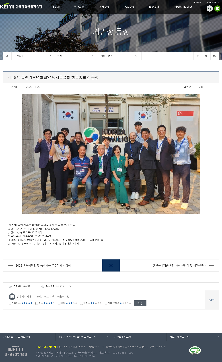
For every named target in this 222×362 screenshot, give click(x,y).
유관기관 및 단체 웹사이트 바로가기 (77, 336)
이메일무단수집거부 (112, 346)
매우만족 (22, 303)
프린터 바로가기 (214, 56)
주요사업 (79, 6)
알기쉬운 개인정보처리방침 (72, 346)
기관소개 (54, 6)
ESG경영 (129, 6)
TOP (210, 299)
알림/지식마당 (183, 6)
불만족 (92, 303)
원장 (59, 55)
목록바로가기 (111, 265)
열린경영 (104, 6)
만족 (47, 303)
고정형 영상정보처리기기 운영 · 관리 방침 (145, 346)
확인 (140, 303)
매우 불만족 (119, 303)
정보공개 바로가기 (179, 336)
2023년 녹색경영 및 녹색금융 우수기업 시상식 (43, 265)
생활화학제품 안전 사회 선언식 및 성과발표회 (179, 265)
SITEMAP (197, 2)
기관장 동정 (107, 55)
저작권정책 (94, 346)
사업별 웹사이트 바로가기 (16, 336)
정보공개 (154, 6)
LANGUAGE (211, 2)
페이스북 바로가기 (197, 56)
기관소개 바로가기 (123, 336)
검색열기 (210, 8)
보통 (69, 303)
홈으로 (7, 56)
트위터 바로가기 (206, 56)
